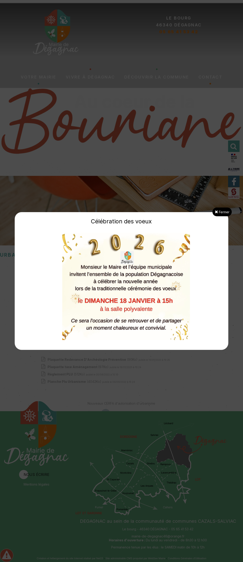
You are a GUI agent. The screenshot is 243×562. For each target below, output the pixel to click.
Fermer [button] (222, 212)
